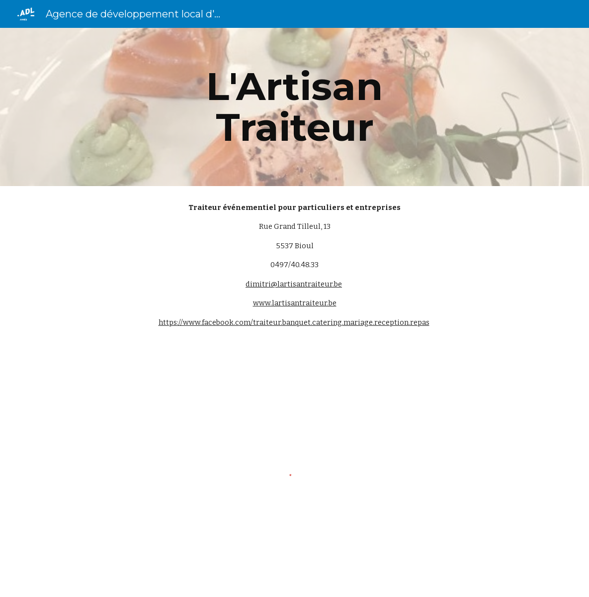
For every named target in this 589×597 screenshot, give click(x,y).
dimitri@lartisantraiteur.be (294, 284)
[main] (294, 107)
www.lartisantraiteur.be (295, 302)
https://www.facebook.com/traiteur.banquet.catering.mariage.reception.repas (294, 322)
